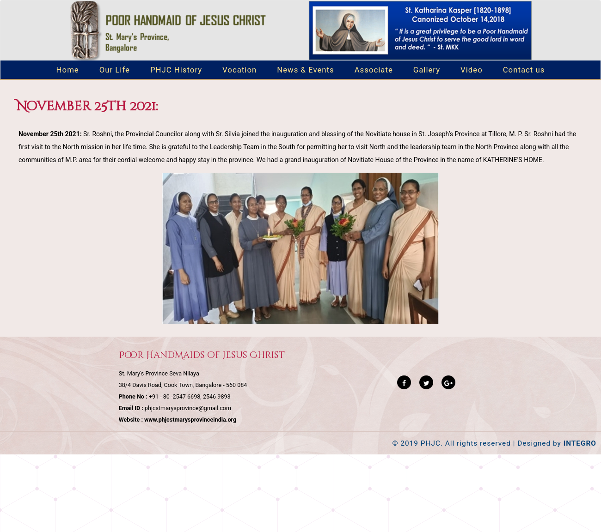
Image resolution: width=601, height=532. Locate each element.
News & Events (305, 69)
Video (471, 69)
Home (67, 69)
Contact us (524, 69)
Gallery (426, 69)
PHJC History (176, 69)
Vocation (239, 69)
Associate (374, 69)
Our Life (114, 69)
